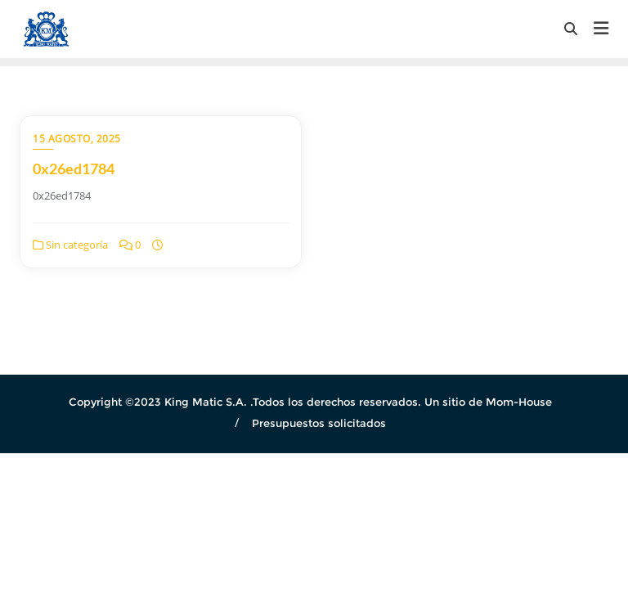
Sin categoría (70, 244)
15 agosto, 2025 (77, 139)
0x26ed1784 (73, 169)
